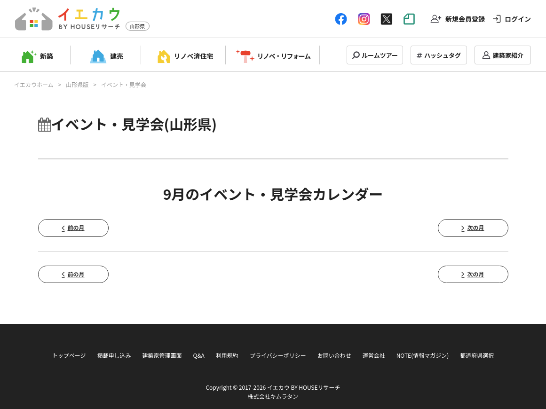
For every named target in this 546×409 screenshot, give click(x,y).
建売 (116, 56)
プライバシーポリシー (278, 355)
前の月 (75, 227)
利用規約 (227, 355)
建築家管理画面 (162, 355)
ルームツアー (380, 55)
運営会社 (374, 355)
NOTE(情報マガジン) (422, 355)
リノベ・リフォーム (283, 56)
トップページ (69, 355)
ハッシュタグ (442, 55)
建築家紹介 (508, 55)
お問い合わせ (334, 355)
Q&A (198, 355)
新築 (46, 56)
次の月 (475, 227)
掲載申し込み (114, 355)
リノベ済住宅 (194, 56)
